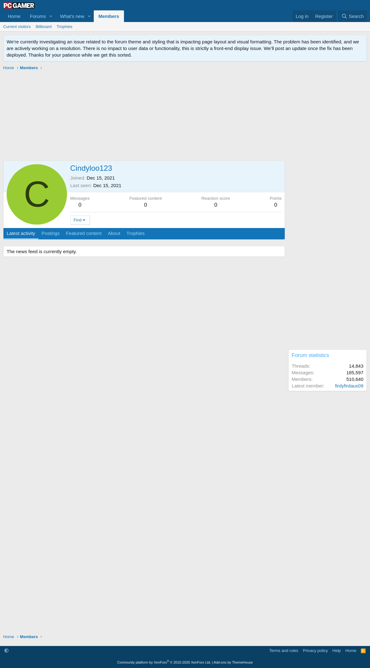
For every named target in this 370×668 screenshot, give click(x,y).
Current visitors (17, 26)
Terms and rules (283, 650)
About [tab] (114, 233)
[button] (51, 16)
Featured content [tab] (83, 233)
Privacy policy (315, 650)
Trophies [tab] (135, 233)
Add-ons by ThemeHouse (233, 662)
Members (108, 16)
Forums (38, 16)
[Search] (352, 16)
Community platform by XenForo (164, 662)
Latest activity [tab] (21, 233)
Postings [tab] (51, 233)
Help (337, 650)
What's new (72, 16)
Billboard (44, 26)
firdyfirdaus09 (349, 385)
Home (14, 16)
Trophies (64, 26)
